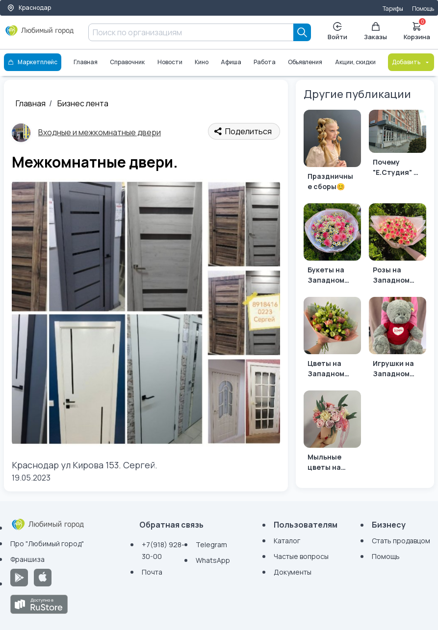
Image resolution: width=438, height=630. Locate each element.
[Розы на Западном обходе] (397, 246)
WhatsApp (213, 560)
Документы (292, 572)
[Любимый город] (40, 34)
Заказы (375, 31)
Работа (265, 62)
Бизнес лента (82, 103)
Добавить (411, 62)
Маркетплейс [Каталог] (32, 62)
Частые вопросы (301, 556)
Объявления (305, 62)
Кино (201, 62)
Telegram (211, 544)
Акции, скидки (355, 62)
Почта (152, 572)
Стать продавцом (401, 540)
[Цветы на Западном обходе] (332, 340)
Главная (86, 62)
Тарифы (393, 8)
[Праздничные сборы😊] (332, 152)
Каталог (287, 540)
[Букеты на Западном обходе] (332, 246)
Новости (169, 62)
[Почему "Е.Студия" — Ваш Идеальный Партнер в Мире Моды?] (397, 145)
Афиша (231, 62)
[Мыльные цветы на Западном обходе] (332, 433)
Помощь (423, 8)
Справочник (127, 62)
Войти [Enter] (337, 31)
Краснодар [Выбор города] (29, 7)
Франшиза (27, 559)
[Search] (302, 32)
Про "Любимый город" (47, 543)
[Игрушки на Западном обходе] (397, 340)
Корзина (417, 30)
